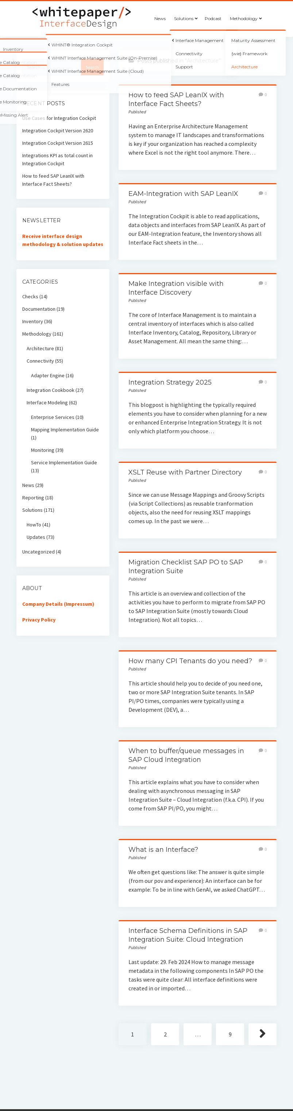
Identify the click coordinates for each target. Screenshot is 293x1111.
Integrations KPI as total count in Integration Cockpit (57, 159)
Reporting (33, 497)
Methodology (244, 18)
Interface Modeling (47, 402)
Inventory (32, 321)
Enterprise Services (52, 417)
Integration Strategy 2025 (170, 382)
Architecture (40, 348)
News (160, 18)
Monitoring (42, 450)
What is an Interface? (163, 850)
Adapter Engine (48, 375)
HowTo (34, 524)
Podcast (213, 18)
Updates (36, 537)
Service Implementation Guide (64, 462)
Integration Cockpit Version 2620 (57, 130)
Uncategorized (38, 551)
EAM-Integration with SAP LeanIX (183, 194)
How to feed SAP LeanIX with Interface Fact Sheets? (53, 180)
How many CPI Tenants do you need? (190, 661)
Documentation (38, 309)
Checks (30, 296)
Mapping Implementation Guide (65, 429)
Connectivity (40, 361)
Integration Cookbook (50, 390)
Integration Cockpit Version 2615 (57, 143)
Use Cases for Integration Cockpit (59, 118)
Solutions (183, 18)
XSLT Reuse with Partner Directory (185, 472)
